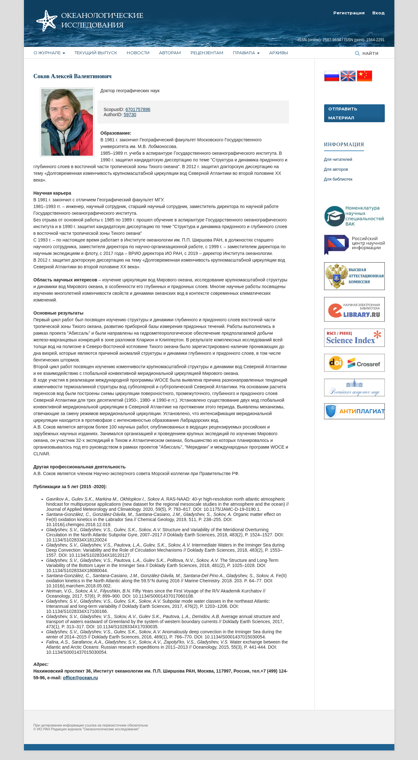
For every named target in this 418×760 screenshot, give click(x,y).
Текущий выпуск (96, 52)
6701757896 (137, 109)
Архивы (278, 52)
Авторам (170, 52)
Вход (378, 12)
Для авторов (336, 169)
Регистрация (349, 12)
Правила (244, 52)
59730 (130, 114)
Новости (138, 52)
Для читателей (338, 159)
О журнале (48, 52)
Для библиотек (338, 179)
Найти (369, 53)
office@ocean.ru (80, 677)
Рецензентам (207, 52)
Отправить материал (342, 113)
